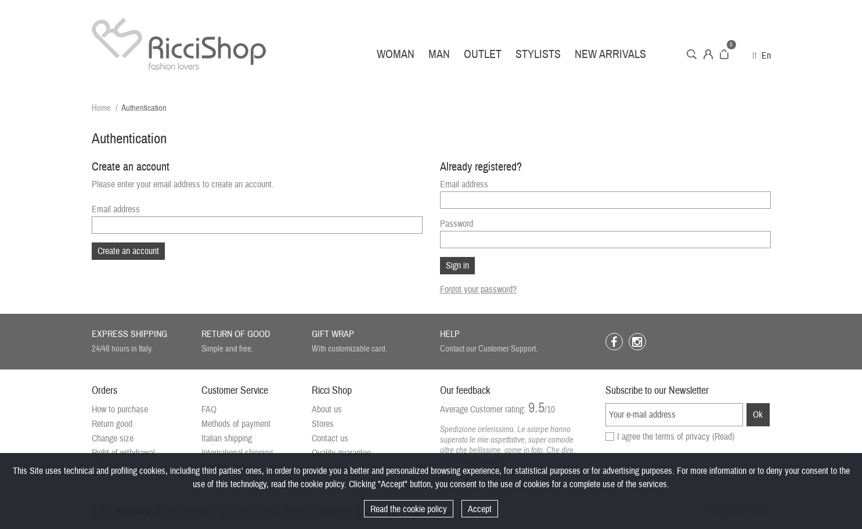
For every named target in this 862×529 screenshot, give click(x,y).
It (754, 55)
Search (692, 54)
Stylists (538, 54)
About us (327, 409)
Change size (113, 438)
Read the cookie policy (408, 509)
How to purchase (120, 409)
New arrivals (610, 54)
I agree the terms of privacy (675, 437)
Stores (323, 424)
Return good (112, 424)
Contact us (330, 438)
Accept (480, 509)
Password (456, 224)
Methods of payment (235, 424)
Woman (395, 54)
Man (439, 54)
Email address (116, 209)
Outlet (483, 54)
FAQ (209, 409)
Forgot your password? (478, 289)
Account (708, 54)
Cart (724, 54)
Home (101, 108)
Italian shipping (226, 438)
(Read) (723, 437)
